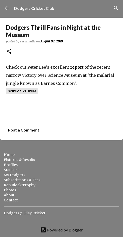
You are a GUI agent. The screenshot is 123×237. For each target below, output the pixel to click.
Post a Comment (23, 129)
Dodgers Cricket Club (34, 8)
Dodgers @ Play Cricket (24, 213)
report (77, 67)
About (9, 195)
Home (9, 154)
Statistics (11, 170)
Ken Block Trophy (19, 185)
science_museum (22, 91)
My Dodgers (14, 175)
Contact (11, 200)
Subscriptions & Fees (22, 180)
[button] (9, 51)
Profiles (11, 165)
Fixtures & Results (19, 159)
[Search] (116, 8)
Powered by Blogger (61, 229)
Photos (10, 190)
